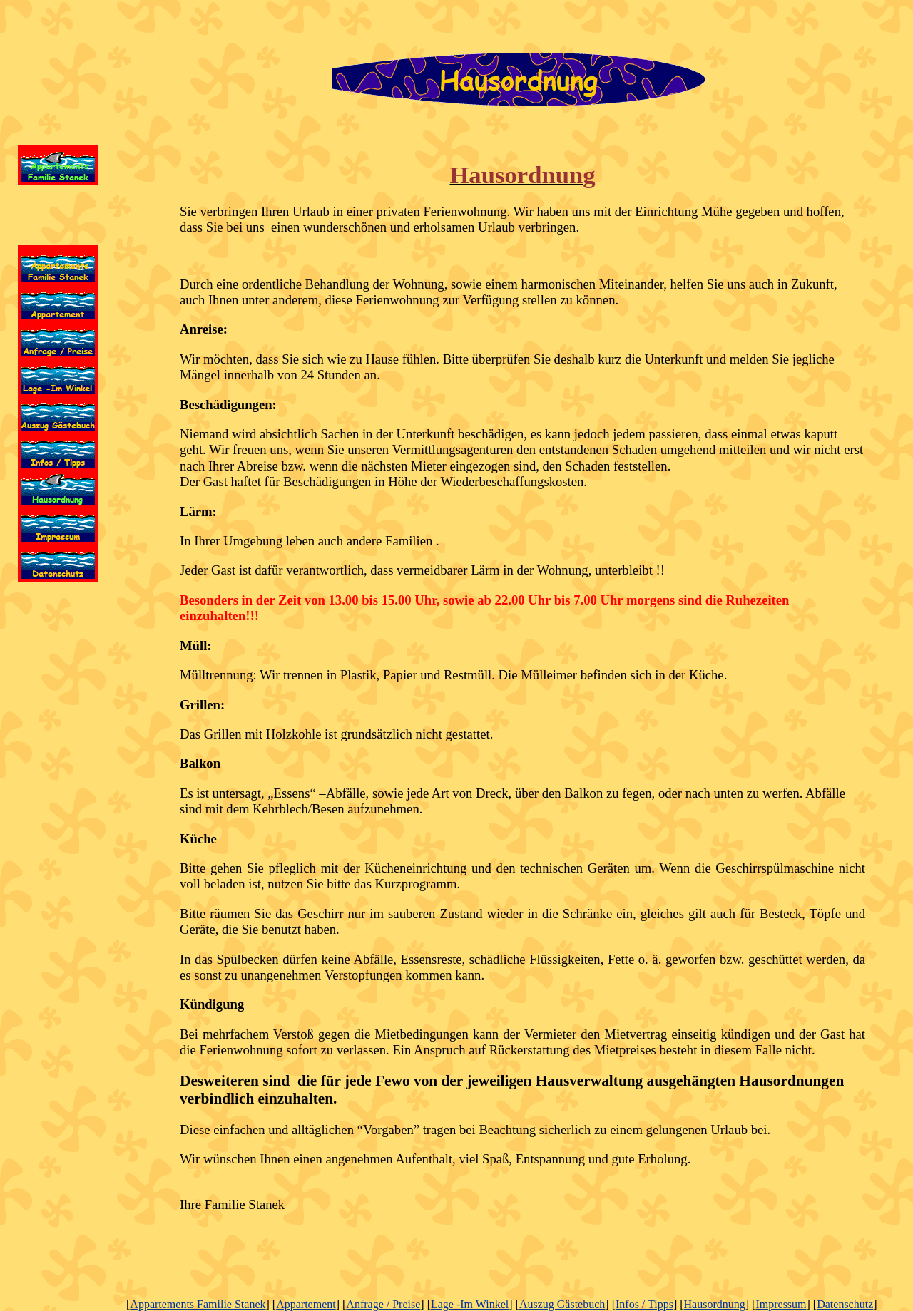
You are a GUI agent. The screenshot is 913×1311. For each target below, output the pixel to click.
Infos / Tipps (644, 1304)
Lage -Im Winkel (470, 1304)
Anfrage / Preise (383, 1304)
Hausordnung (714, 1304)
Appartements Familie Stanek (197, 1304)
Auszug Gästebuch (562, 1304)
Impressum (780, 1304)
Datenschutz (845, 1304)
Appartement (306, 1304)
